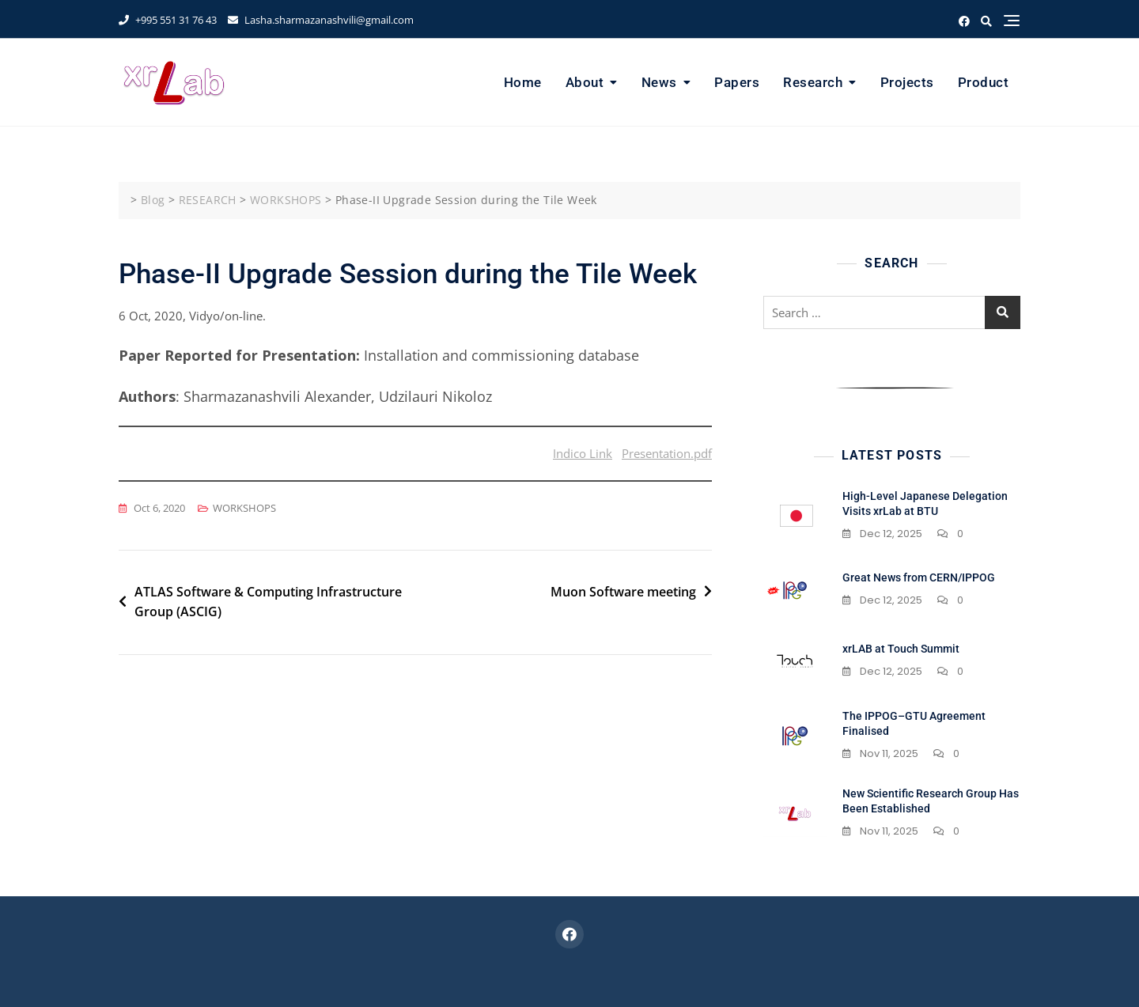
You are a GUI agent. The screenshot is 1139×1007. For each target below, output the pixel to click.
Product (983, 82)
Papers (736, 82)
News (659, 82)
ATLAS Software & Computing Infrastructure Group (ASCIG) (268, 602)
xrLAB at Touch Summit (900, 648)
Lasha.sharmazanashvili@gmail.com (321, 20)
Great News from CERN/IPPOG (918, 577)
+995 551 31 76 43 (168, 20)
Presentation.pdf (667, 453)
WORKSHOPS (244, 508)
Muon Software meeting (623, 591)
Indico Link (582, 453)
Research (812, 82)
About (585, 82)
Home (523, 82)
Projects (907, 82)
